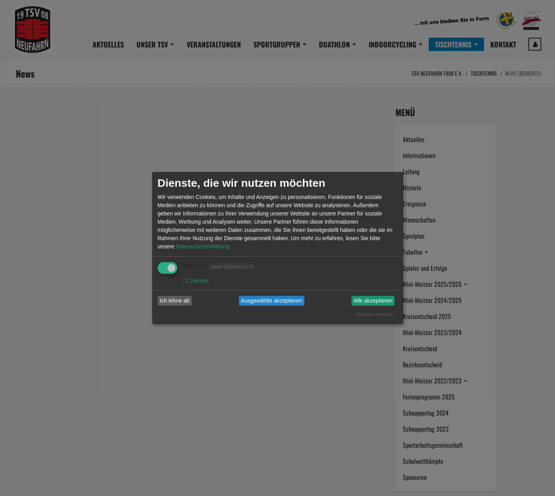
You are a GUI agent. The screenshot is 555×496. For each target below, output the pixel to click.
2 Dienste (195, 280)
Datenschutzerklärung (202, 246)
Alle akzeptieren (373, 300)
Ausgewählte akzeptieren (271, 300)
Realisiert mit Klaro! (376, 314)
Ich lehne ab (174, 300)
